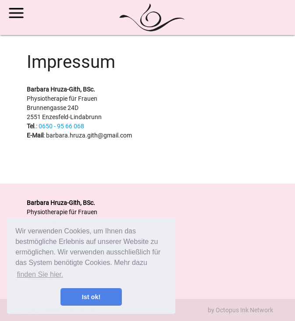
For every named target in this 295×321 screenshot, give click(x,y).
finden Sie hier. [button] (40, 274)
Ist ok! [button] (91, 296)
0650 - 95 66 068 (61, 126)
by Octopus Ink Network (240, 310)
